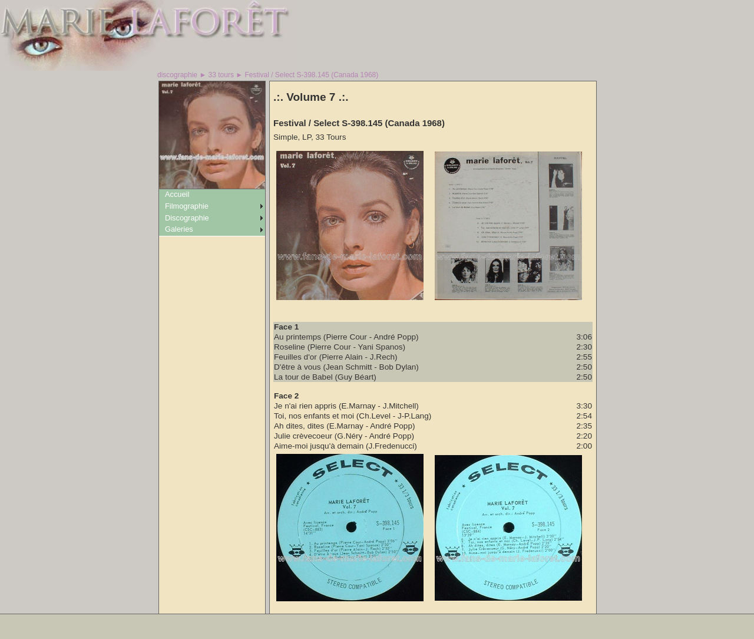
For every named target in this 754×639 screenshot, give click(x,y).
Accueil (177, 194)
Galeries (179, 229)
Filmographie (187, 206)
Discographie (187, 217)
